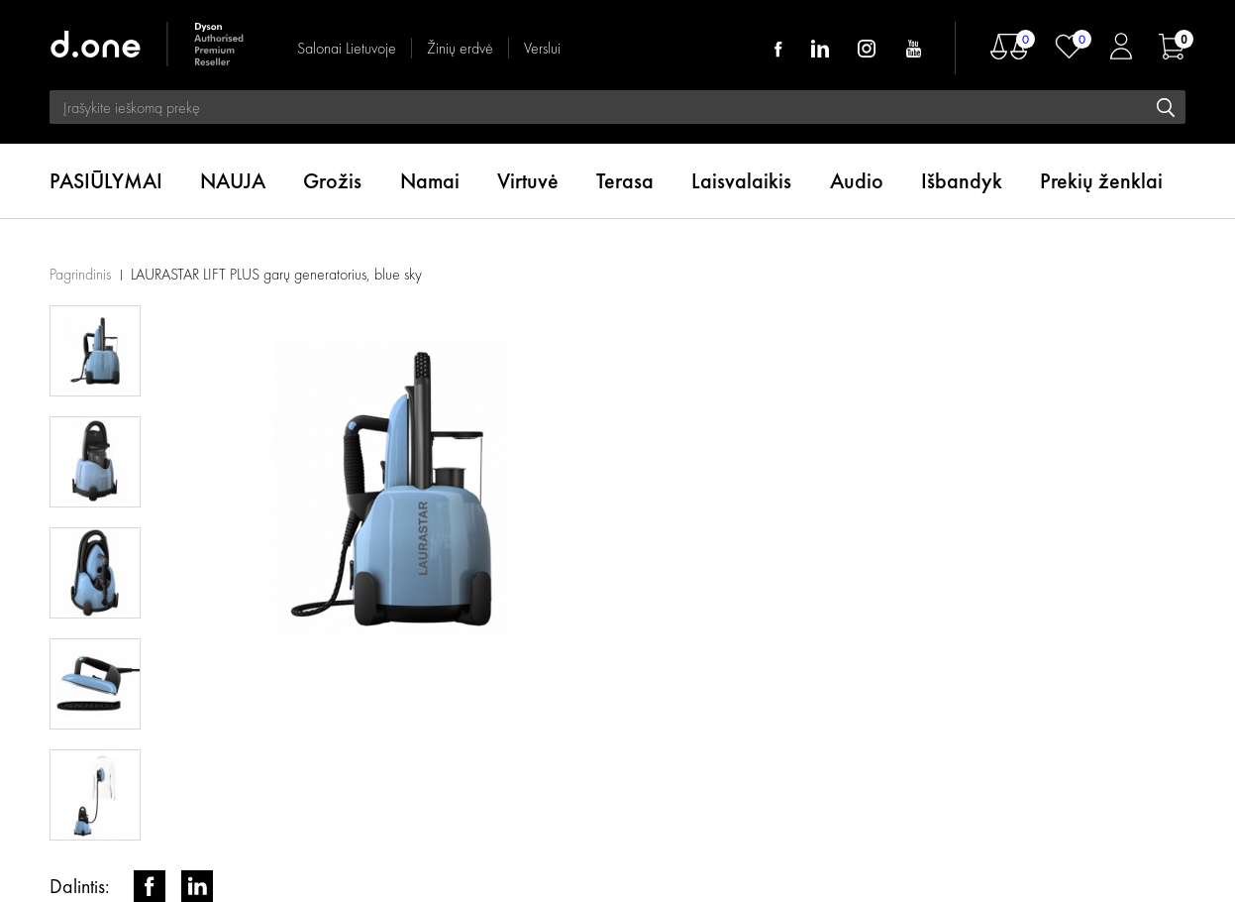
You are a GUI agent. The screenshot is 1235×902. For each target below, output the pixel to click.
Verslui (542, 48)
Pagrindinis (80, 274)
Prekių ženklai (1101, 181)
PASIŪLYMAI (106, 181)
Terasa (625, 181)
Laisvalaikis (741, 181)
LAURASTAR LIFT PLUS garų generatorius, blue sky (276, 274)
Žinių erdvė (460, 48)
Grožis (332, 181)
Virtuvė (528, 181)
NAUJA (232, 181)
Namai (430, 181)
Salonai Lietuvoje (346, 48)
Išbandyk (961, 181)
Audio (856, 181)
